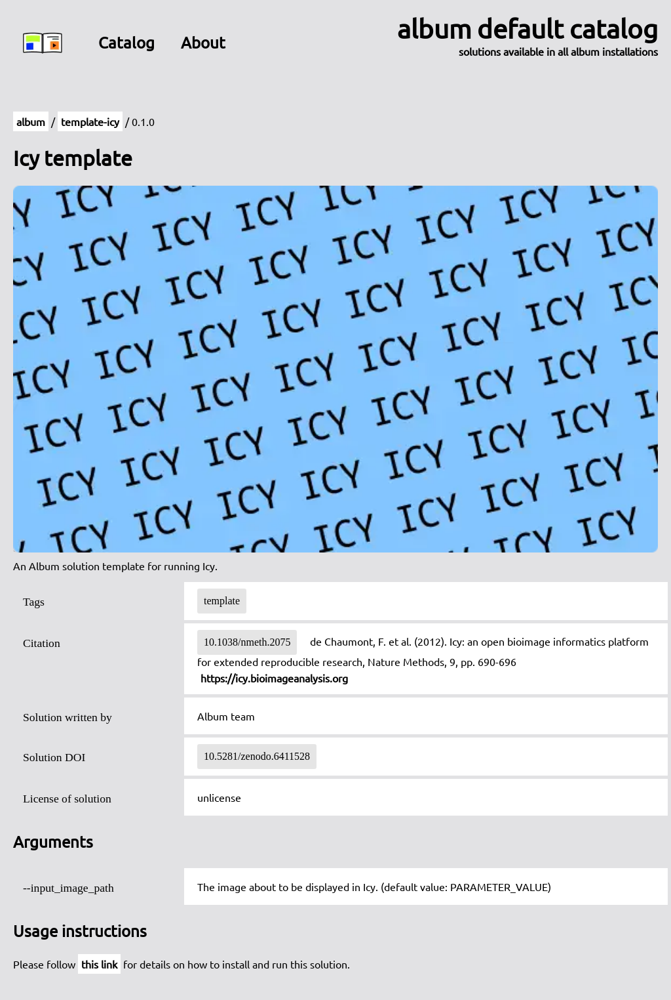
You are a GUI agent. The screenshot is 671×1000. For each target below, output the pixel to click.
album (30, 121)
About (203, 42)
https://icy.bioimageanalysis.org (274, 677)
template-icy (90, 121)
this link (99, 963)
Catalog (126, 42)
